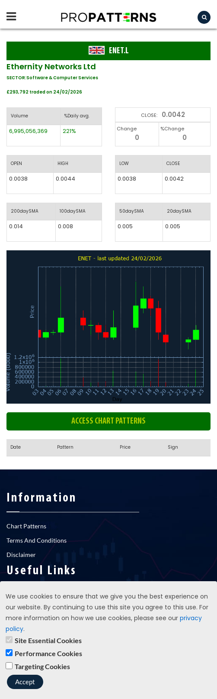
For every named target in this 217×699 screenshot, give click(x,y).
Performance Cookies (48, 653)
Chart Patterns (26, 526)
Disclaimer (21, 554)
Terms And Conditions (36, 540)
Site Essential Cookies (48, 640)
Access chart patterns (108, 421)
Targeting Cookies (42, 666)
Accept (25, 682)
